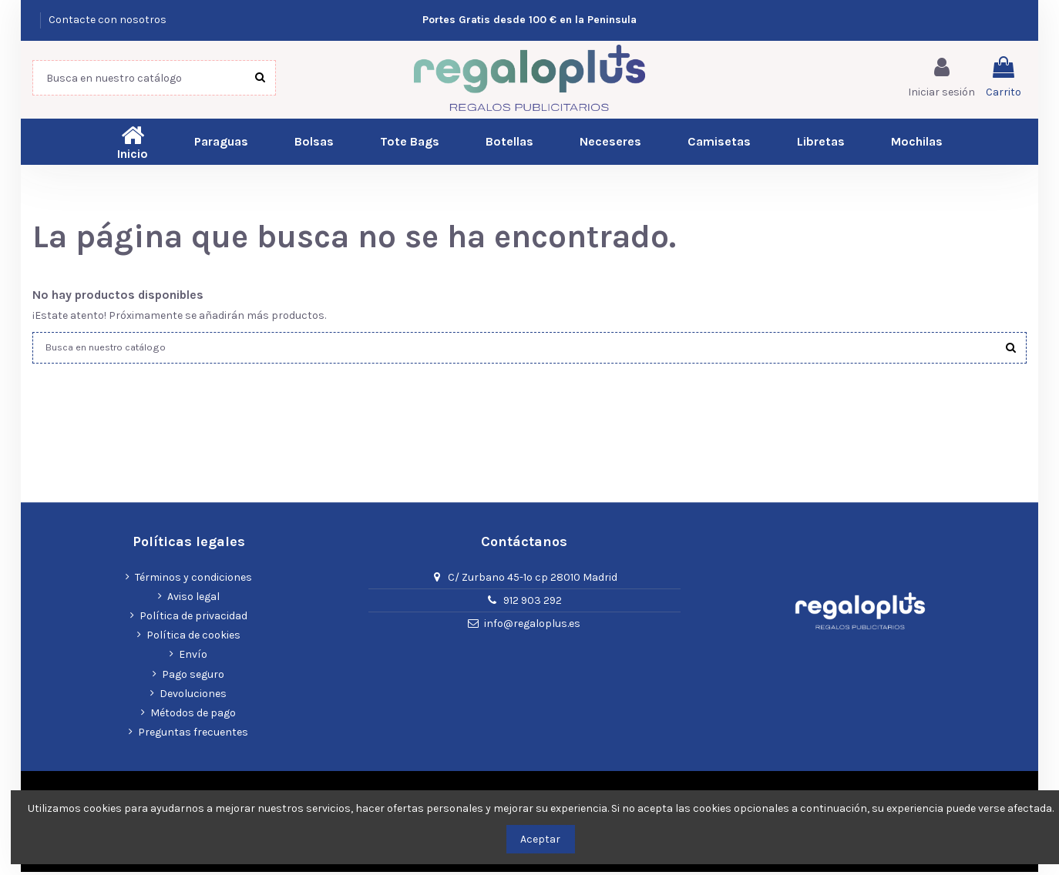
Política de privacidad (193, 619)
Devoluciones (193, 696)
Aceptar (540, 839)
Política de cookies (193, 638)
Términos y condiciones (193, 580)
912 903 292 (532, 604)
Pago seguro (193, 677)
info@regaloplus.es (532, 627)
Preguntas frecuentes (193, 736)
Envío (193, 658)
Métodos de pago (193, 715)
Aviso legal (193, 599)
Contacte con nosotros (107, 19)
